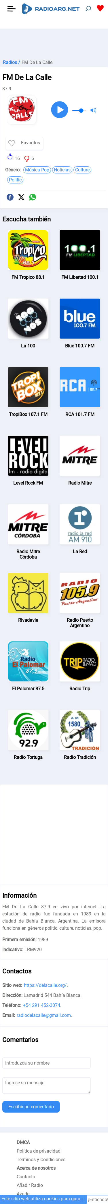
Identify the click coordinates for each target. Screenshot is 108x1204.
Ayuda (23, 1194)
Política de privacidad (38, 1151)
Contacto (26, 1176)
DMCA (23, 1142)
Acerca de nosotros (36, 1168)
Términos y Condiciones (41, 1159)
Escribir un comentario (31, 1106)
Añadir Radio (30, 1185)
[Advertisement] (54, 43)
